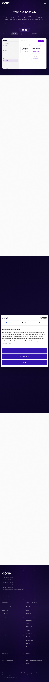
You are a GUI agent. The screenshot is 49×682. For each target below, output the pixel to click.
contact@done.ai (7, 582)
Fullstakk (28, 613)
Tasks (5, 63)
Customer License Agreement (10, 673)
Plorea (28, 643)
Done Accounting (7, 607)
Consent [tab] (8, 323)
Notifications (6, 48)
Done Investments (31, 647)
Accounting (24, 34)
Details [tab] (24, 323)
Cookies (28, 663)
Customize (24, 356)
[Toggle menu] (45, 3)
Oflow (28, 630)
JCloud (28, 617)
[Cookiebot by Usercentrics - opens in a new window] (39, 318)
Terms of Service (31, 657)
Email (5, 50)
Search (5, 45)
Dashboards (6, 52)
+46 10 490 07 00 (7, 580)
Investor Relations (7, 660)
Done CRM (5, 610)
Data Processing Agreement (34, 660)
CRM (14, 34)
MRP (34, 34)
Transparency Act (7, 675)
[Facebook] (3, 596)
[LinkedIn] (8, 596)
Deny (24, 362)
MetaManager (30, 637)
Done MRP (5, 613)
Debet (28, 610)
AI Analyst (6, 43)
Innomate (29, 620)
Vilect (28, 623)
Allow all (24, 351)
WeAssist (29, 627)
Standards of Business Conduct (23, 675)
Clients (5, 58)
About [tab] (40, 323)
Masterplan (29, 640)
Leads (5, 60)
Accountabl (29, 633)
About (4, 657)
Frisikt (28, 607)
